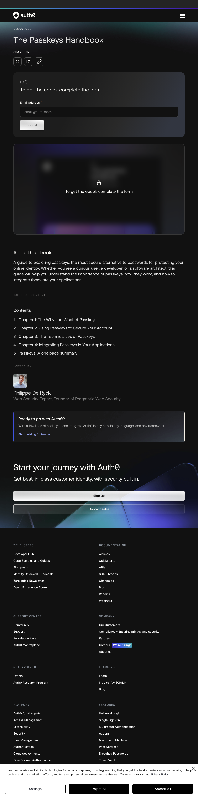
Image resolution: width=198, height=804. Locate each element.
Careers (115, 645)
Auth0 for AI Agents (27, 713)
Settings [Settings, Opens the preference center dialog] (35, 789)
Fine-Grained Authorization (32, 760)
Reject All (99, 789)
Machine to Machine (113, 740)
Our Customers (109, 625)
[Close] (193, 768)
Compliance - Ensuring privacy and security (129, 632)
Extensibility (21, 727)
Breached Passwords (113, 753)
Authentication (23, 747)
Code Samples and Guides (31, 561)
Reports (104, 594)
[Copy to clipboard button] (39, 61)
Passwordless (108, 747)
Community (21, 625)
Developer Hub (23, 554)
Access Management (27, 720)
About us (105, 652)
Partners (105, 638)
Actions (104, 733)
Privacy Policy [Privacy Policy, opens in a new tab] (160, 774)
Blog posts (20, 567)
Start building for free (32, 434)
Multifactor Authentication (117, 727)
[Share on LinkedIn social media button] (28, 61)
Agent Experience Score (30, 587)
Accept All (163, 789)
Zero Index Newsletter (28, 581)
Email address (30, 103)
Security (19, 733)
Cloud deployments (26, 753)
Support (19, 632)
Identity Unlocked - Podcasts (33, 574)
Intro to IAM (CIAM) (112, 682)
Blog (102, 587)
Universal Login (109, 713)
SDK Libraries (108, 574)
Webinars (105, 601)
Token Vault (107, 760)
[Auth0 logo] (96, 15)
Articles (104, 554)
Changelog (106, 581)
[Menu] (182, 15)
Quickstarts (107, 561)
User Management (26, 740)
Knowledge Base (24, 638)
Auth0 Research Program (30, 682)
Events (18, 676)
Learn (103, 676)
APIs (102, 567)
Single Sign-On (109, 720)
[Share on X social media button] (17, 61)
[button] (99, 496)
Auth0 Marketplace (26, 645)
